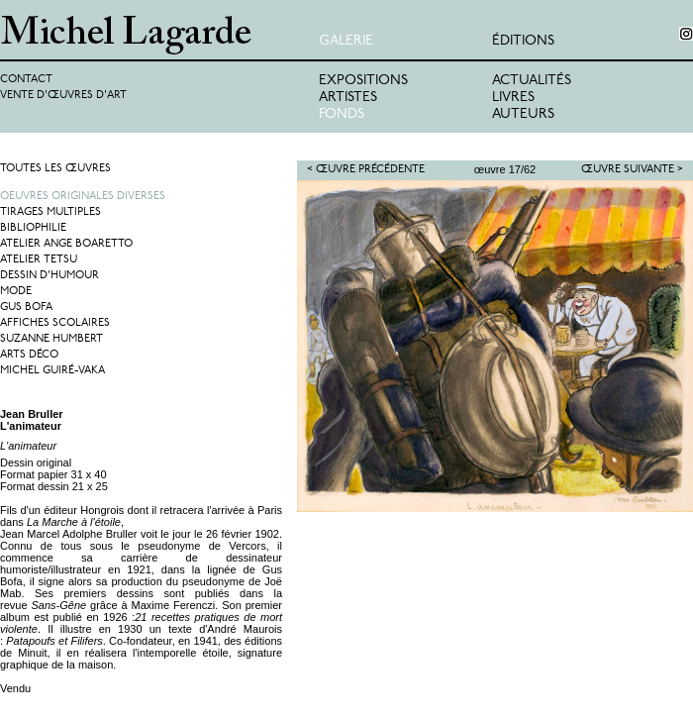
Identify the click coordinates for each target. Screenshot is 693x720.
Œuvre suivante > (632, 169)
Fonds (341, 114)
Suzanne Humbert (51, 339)
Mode (16, 291)
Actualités (531, 80)
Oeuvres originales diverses (82, 196)
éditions (523, 41)
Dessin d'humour (49, 275)
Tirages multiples (50, 212)
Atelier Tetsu (38, 260)
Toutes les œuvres (55, 168)
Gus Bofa (26, 307)
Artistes (348, 97)
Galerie (346, 41)
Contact (26, 79)
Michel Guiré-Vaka (52, 370)
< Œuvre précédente (366, 169)
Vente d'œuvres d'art (63, 95)
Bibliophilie (33, 228)
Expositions (363, 80)
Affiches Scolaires (55, 323)
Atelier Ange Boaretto (66, 244)
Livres (513, 97)
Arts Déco (29, 355)
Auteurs (523, 114)
